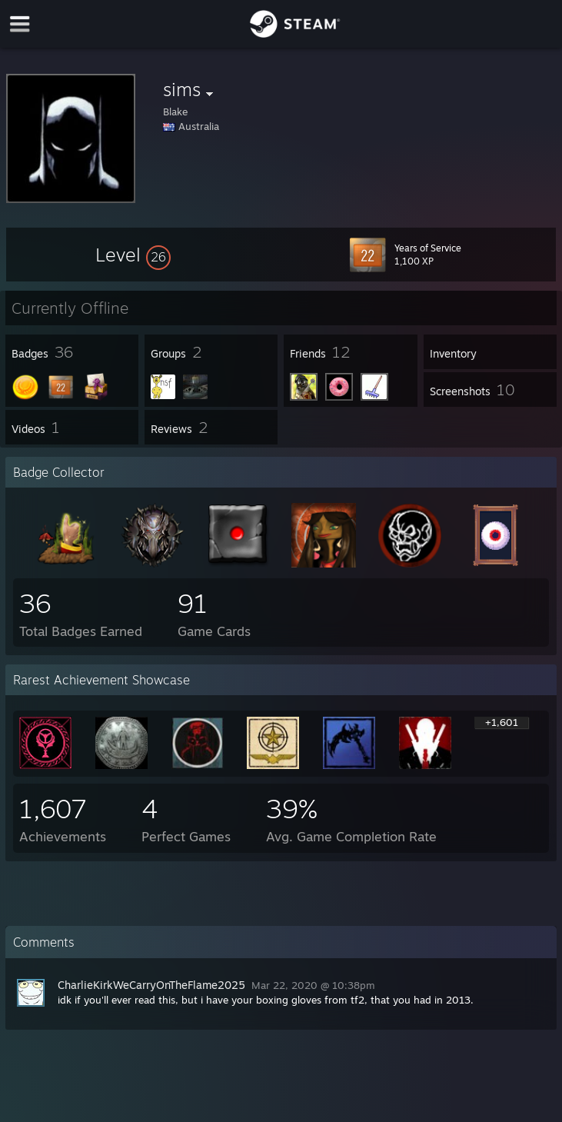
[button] (133, 254)
